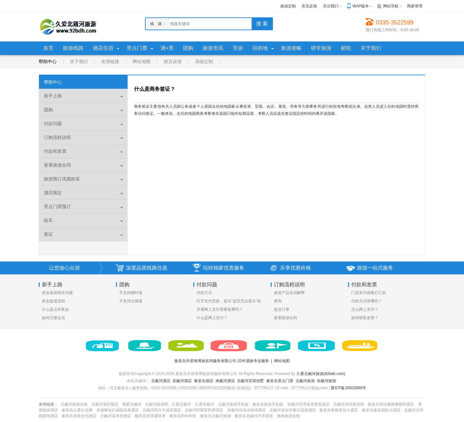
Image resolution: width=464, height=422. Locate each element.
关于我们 (79, 61)
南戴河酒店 (225, 381)
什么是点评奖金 (55, 309)
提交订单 (281, 309)
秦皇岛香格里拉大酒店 (338, 410)
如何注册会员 (53, 318)
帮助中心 (48, 61)
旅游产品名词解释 (289, 292)
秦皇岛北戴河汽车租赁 (254, 416)
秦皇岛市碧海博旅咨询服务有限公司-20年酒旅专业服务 (221, 361)
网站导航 (391, 6)
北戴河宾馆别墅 (250, 381)
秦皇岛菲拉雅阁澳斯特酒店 (391, 404)
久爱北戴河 (181, 404)
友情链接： (48, 404)
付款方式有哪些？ (366, 301)
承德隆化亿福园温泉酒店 (117, 410)
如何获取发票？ (364, 318)
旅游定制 (288, 6)
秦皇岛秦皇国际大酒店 (381, 410)
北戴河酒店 (160, 381)
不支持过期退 (130, 301)
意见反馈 (309, 6)
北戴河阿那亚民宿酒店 (204, 410)
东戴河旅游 (326, 381)
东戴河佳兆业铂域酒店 (246, 410)
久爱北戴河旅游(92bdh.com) (320, 374)
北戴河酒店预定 (104, 404)
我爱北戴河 (131, 404)
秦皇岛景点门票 (279, 381)
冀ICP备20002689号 (348, 388)
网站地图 (141, 61)
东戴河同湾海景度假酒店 (308, 404)
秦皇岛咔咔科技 (182, 416)
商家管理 (414, 6)
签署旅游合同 (285, 318)
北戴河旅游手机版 (233, 404)
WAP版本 (361, 6)
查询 (278, 301)
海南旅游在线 (288, 416)
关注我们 (330, 6)
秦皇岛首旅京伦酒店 (79, 416)
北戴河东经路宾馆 (348, 404)
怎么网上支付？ (364, 309)
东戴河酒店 (182, 381)
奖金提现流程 (53, 301)
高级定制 (204, 61)
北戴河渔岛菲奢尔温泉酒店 (292, 410)
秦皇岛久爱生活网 (77, 410)
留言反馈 (173, 61)
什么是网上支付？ (212, 318)
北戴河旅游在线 (74, 404)
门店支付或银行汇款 (368, 292)
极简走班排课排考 (150, 416)
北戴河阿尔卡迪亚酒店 (161, 410)
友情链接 (110, 61)
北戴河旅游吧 (156, 404)
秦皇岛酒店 (203, 381)
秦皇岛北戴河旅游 (215, 416)
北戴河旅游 (305, 381)
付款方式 (204, 292)
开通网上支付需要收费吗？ (220, 309)
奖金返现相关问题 (57, 292)
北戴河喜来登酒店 (115, 416)
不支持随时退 (130, 292)
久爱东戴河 (204, 404)
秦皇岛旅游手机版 (267, 404)
